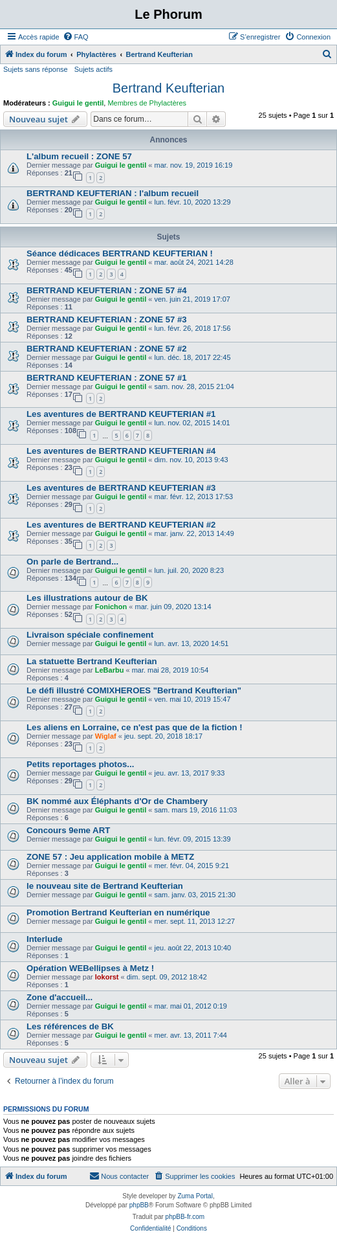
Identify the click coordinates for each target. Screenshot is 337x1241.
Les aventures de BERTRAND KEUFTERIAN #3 (121, 488)
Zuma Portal (194, 1196)
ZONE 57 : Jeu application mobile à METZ (110, 857)
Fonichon (111, 606)
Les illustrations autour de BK (87, 598)
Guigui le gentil (77, 103)
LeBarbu (109, 670)
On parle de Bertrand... (72, 561)
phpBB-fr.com (185, 1216)
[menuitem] (76, 37)
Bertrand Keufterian (168, 88)
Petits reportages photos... (80, 764)
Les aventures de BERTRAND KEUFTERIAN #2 (121, 525)
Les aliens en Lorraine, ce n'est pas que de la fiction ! (135, 727)
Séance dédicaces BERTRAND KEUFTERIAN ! (120, 253)
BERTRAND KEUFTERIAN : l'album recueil (113, 193)
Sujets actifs (93, 69)
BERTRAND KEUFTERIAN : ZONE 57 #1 (107, 378)
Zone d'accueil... (59, 997)
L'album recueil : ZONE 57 (79, 156)
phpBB (139, 1205)
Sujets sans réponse (35, 69)
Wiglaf (105, 736)
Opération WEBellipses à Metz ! (90, 968)
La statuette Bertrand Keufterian (92, 661)
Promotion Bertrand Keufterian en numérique (118, 912)
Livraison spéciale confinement (90, 635)
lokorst (107, 977)
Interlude (45, 939)
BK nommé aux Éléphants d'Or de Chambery (117, 801)
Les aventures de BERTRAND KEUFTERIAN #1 (121, 414)
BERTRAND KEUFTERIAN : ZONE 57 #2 (107, 348)
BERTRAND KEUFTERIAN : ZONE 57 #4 (107, 290)
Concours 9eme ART (68, 830)
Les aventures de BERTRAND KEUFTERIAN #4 (121, 451)
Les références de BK (70, 1026)
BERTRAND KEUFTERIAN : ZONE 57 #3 (107, 319)
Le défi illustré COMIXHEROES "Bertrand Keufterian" (134, 690)
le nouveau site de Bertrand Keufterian (105, 886)
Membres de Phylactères (146, 103)
